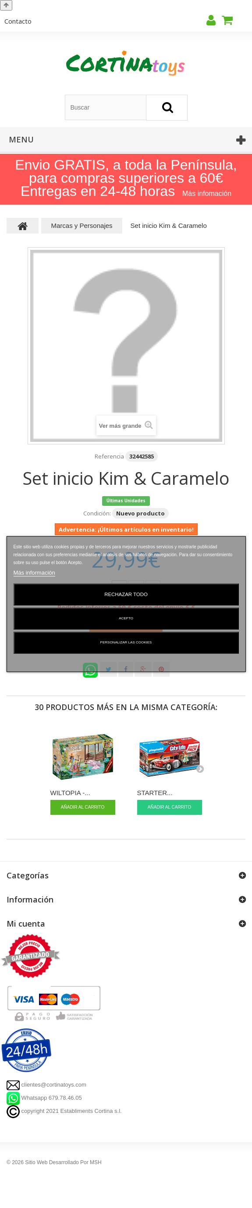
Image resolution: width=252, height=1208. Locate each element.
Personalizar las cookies (126, 642)
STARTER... (155, 792)
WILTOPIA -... (70, 792)
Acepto (126, 618)
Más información (34, 572)
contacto (18, 21)
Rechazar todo (126, 594)
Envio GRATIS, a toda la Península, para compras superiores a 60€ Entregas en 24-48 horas (126, 178)
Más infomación (206, 193)
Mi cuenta (26, 923)
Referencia (109, 456)
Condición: (97, 513)
